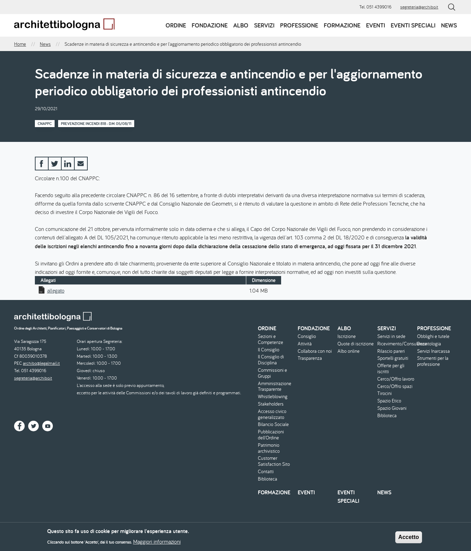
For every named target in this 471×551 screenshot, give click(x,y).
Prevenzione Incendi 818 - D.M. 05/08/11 (96, 123)
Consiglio (307, 336)
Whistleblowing (272, 397)
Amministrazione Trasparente (274, 387)
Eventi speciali (413, 25)
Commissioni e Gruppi (272, 373)
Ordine (176, 25)
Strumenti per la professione (432, 361)
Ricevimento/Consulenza (396, 344)
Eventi (375, 25)
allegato (55, 290)
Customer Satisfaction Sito (274, 461)
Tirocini (384, 393)
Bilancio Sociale (273, 424)
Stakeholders (271, 404)
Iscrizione (346, 336)
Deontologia (429, 344)
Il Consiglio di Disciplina (271, 360)
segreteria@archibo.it (419, 7)
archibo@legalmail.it (41, 363)
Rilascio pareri (391, 351)
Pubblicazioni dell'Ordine (271, 435)
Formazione (342, 25)
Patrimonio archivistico (269, 448)
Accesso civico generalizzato (272, 414)
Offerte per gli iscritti (390, 369)
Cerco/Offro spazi (395, 386)
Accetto (408, 539)
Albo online (348, 351)
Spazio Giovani (392, 408)
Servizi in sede (391, 336)
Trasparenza (310, 358)
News (449, 25)
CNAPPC (45, 123)
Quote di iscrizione (355, 344)
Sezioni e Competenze (270, 339)
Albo (240, 25)
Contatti (266, 472)
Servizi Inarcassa (433, 351)
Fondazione (210, 25)
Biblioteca (267, 479)
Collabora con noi (315, 351)
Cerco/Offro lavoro (395, 379)
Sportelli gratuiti (392, 358)
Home (20, 44)
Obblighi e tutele (433, 336)
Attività (305, 344)
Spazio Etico (389, 401)
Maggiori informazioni (157, 542)
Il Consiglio (268, 350)
